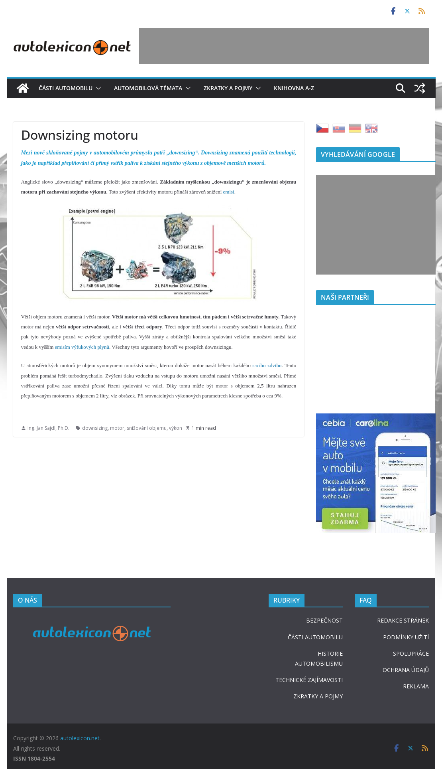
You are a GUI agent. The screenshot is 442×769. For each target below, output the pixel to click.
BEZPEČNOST (324, 620)
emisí (228, 192)
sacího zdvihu (266, 365)
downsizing (95, 428)
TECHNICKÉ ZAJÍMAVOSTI (309, 680)
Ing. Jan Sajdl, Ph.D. (48, 428)
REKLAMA (416, 686)
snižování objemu (147, 428)
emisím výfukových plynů (82, 347)
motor (117, 428)
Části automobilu (65, 88)
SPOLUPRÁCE (411, 653)
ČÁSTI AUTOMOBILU (315, 637)
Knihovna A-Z (294, 88)
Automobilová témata (148, 88)
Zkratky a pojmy (228, 88)
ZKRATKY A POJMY (318, 696)
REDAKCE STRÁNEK (403, 620)
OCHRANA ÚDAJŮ (406, 670)
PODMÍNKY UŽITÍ (406, 637)
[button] (96, 88)
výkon (175, 428)
